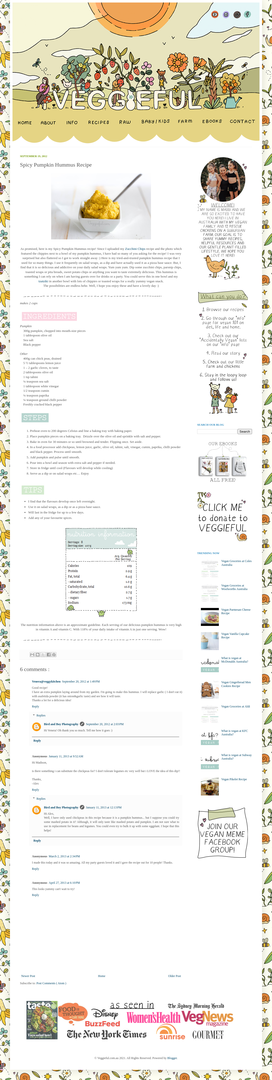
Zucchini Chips (135, 249)
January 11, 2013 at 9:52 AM (66, 756)
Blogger (172, 1058)
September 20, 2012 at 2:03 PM (105, 724)
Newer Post (28, 976)
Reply (35, 706)
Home (101, 976)
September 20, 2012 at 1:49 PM (81, 681)
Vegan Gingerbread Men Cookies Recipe (236, 684)
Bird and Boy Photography (61, 724)
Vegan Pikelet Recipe (234, 779)
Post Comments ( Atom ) (51, 983)
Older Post (174, 976)
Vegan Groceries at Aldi (235, 706)
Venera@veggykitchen (46, 681)
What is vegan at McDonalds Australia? (234, 659)
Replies (40, 715)
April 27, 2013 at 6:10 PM (64, 882)
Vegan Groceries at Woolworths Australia (234, 587)
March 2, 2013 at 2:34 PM (64, 856)
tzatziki (43, 281)
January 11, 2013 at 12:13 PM (104, 807)
